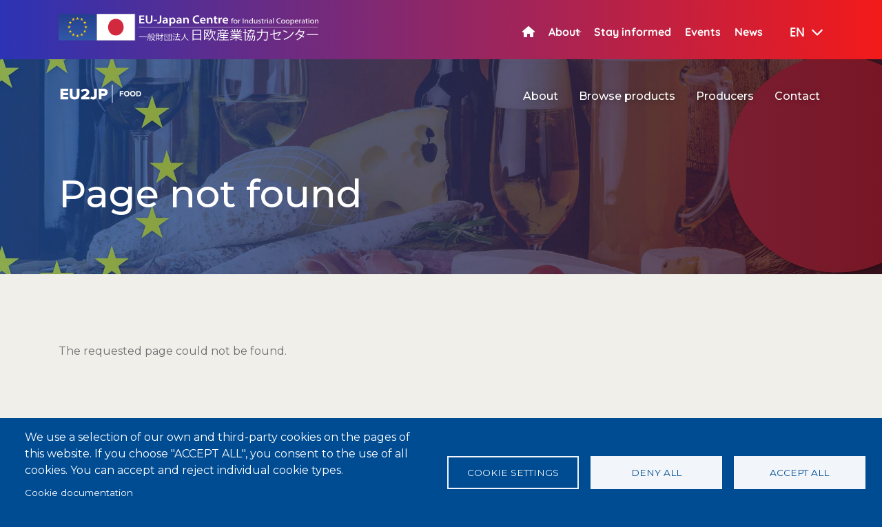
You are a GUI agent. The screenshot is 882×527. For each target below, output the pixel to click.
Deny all (656, 472)
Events (703, 32)
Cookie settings (513, 472)
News (749, 32)
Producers (725, 96)
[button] (796, 33)
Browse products (627, 96)
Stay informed (632, 32)
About (564, 32)
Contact (797, 96)
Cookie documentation (79, 492)
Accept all (799, 472)
